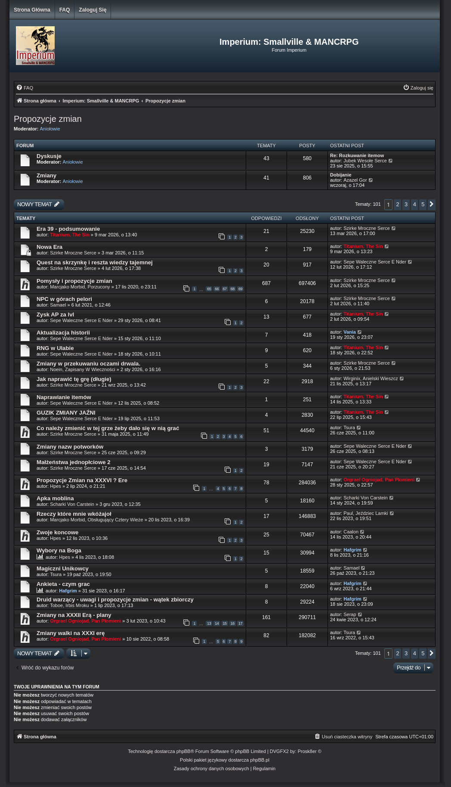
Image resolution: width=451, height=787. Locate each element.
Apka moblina (55, 498)
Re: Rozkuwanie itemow (357, 155)
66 (217, 289)
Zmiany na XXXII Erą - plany (74, 615)
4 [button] (414, 204)
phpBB (183, 751)
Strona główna (32, 10)
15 (225, 623)
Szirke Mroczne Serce (366, 228)
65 (209, 289)
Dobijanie (341, 174)
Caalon (350, 531)
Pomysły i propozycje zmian (74, 281)
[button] (432, 204)
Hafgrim (352, 549)
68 (233, 289)
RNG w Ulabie (55, 348)
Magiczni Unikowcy (63, 568)
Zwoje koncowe (57, 532)
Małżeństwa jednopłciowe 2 (73, 462)
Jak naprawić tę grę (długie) (74, 379)
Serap (349, 614)
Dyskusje (49, 156)
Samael (58, 304)
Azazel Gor (355, 180)
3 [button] (406, 204)
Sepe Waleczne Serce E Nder (374, 261)
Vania (349, 332)
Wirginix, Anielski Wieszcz (370, 378)
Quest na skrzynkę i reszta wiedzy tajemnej (95, 262)
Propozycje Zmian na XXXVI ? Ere (82, 480)
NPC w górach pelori (64, 299)
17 (240, 623)
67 (225, 289)
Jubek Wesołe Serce (365, 160)
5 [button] (422, 204)
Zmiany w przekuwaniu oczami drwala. (88, 363)
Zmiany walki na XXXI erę (71, 633)
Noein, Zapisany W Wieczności (83, 369)
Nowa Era (49, 247)
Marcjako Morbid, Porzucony (80, 286)
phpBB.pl (259, 759)
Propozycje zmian (48, 119)
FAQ (64, 10)
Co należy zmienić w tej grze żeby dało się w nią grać (108, 428)
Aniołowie (50, 128)
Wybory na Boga (59, 550)
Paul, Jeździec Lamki (365, 513)
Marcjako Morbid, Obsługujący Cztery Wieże (96, 519)
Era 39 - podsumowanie (68, 229)
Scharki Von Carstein (73, 504)
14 (217, 623)
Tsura (349, 427)
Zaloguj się (92, 10)
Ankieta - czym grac (63, 584)
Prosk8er (307, 751)
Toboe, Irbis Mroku (69, 605)
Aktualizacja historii (63, 332)
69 (240, 289)
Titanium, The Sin (69, 234)
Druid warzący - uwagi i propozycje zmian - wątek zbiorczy (115, 599)
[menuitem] (24, 88)
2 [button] (397, 204)
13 (209, 623)
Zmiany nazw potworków (70, 446)
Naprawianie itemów (64, 397)
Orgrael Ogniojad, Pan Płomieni (378, 479)
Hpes (55, 486)
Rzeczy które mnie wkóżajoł (74, 514)
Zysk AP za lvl (55, 314)
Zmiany (46, 175)
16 (233, 623)
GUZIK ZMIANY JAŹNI (66, 412)
